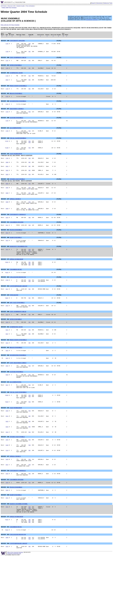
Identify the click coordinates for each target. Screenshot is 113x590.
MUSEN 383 (5, 292)
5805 (7, 197)
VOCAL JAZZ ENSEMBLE (18, 413)
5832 (7, 445)
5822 (7, 361)
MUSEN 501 (5, 336)
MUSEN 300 (5, 60)
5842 (7, 536)
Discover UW (11, 6)
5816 (7, 287)
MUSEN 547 (5, 482)
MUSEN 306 (5, 105)
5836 (7, 486)
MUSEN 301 (5, 67)
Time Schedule (30, 6)
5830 (7, 433)
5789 (7, 79)
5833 (7, 451)
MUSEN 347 (5, 209)
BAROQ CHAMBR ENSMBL (19, 532)
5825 (7, 385)
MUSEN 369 (5, 259)
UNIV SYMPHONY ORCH (18, 60)
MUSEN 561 (5, 515)
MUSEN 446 (5, 319)
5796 (7, 137)
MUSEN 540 (5, 413)
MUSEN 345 (5, 161)
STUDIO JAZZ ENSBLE (17, 188)
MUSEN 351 (5, 234)
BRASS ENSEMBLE (16, 97)
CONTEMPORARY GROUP (18, 301)
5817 (7, 305)
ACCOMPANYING (15, 133)
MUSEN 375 (5, 273)
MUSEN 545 (5, 430)
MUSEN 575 (5, 547)
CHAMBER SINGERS (16, 234)
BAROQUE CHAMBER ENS (18, 259)
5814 (7, 262)
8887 (7, 314)
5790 (7, 92)
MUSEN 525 (5, 402)
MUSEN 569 (5, 532)
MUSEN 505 (5, 366)
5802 (7, 179)
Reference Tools (107, 3)
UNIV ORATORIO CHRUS (18, 382)
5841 (7, 526)
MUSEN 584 (5, 575)
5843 (7, 550)
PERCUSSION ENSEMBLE (18, 89)
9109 (7, 470)
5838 (7, 501)
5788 (7, 71)
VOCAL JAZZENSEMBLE (18, 144)
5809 (7, 220)
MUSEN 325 (5, 133)
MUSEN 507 (5, 382)
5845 (7, 578)
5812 (7, 245)
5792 (7, 108)
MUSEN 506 (5, 374)
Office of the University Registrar (15, 584)
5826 (7, 394)
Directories (99, 3)
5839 (7, 510)
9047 (7, 352)
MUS (30, 79)
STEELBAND (14, 311)
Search (93, 3)
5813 (7, 253)
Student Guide (20, 6)
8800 (7, 569)
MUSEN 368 (5, 250)
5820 (7, 339)
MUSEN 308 (5, 122)
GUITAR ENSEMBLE (16, 122)
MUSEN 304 (5, 89)
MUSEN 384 (5, 301)
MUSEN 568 (5, 523)
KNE (30, 44)
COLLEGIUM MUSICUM (18, 292)
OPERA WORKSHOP (16, 273)
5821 (7, 347)
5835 (7, 464)
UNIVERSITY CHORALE (18, 226)
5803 (7, 183)
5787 (7, 63)
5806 (7, 203)
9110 (7, 476)
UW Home (3, 6)
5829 (7, 424)
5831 (7, 439)
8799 (7, 295)
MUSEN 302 (5, 75)
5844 (7, 561)
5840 (7, 518)
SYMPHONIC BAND (16, 75)
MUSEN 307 (5, 113)
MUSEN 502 (5, 344)
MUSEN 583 (5, 565)
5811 (7, 237)
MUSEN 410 (5, 311)
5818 (7, 322)
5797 (7, 148)
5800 (7, 170)
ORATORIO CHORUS (17, 113)
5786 (7, 53)
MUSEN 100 (5, 41)
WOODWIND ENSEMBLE (18, 105)
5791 (7, 100)
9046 (7, 83)
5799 (7, 166)
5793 (7, 116)
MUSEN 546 (5, 461)
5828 (7, 416)
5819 (7, 332)
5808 (7, 212)
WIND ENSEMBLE (16, 67)
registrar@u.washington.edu (14, 585)
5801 (7, 175)
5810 (7, 229)
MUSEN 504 (5, 358)
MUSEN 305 (5, 97)
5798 (7, 155)
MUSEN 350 (5, 226)
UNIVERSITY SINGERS (17, 41)
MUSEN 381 (5, 284)
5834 (7, 457)
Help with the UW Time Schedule (10, 25)
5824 (7, 377)
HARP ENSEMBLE (16, 250)
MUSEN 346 (5, 188)
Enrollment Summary (92, 19)
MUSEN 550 (5, 498)
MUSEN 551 (5, 507)
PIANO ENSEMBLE (16, 242)
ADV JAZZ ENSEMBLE (17, 319)
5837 (7, 491)
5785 (7, 44)
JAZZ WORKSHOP (16, 161)
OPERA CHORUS (15, 209)
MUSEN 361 (5, 242)
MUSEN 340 (5, 144)
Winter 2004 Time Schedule (8, 7)
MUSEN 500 (5, 328)
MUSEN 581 (5, 558)
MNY (30, 53)
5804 (7, 193)
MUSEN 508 (5, 391)
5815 (7, 276)
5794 (7, 126)
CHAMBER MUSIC (16, 284)
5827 (7, 405)
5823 (7, 369)
